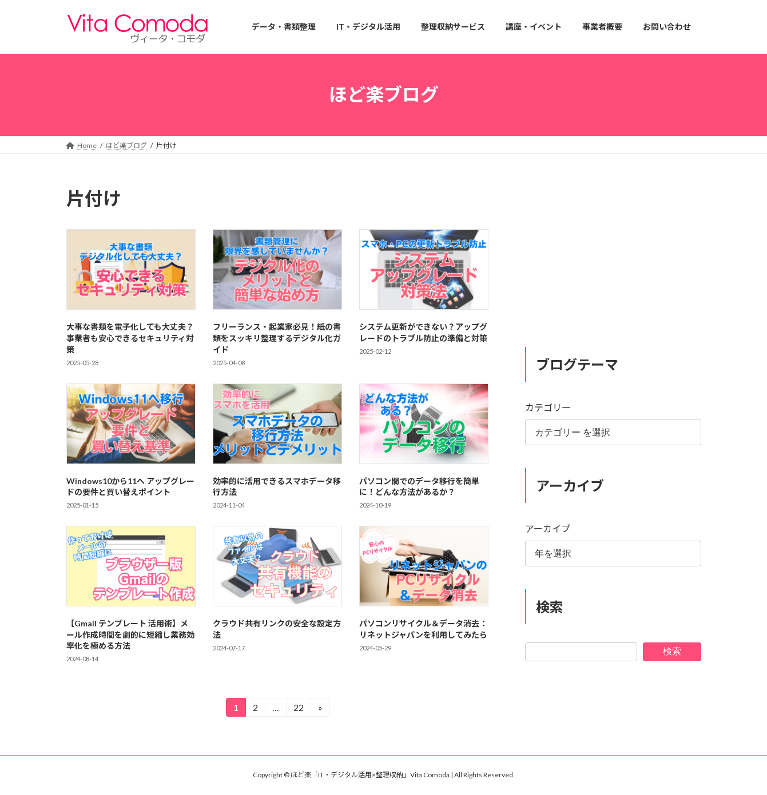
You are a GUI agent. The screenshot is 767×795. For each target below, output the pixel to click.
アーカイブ (547, 528)
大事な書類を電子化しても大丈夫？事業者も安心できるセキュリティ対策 (130, 338)
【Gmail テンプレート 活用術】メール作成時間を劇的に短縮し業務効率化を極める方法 (130, 634)
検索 (672, 651)
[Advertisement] (613, 257)
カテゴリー (548, 407)
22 (297, 709)
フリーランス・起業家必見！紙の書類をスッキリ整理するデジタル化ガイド (277, 338)
